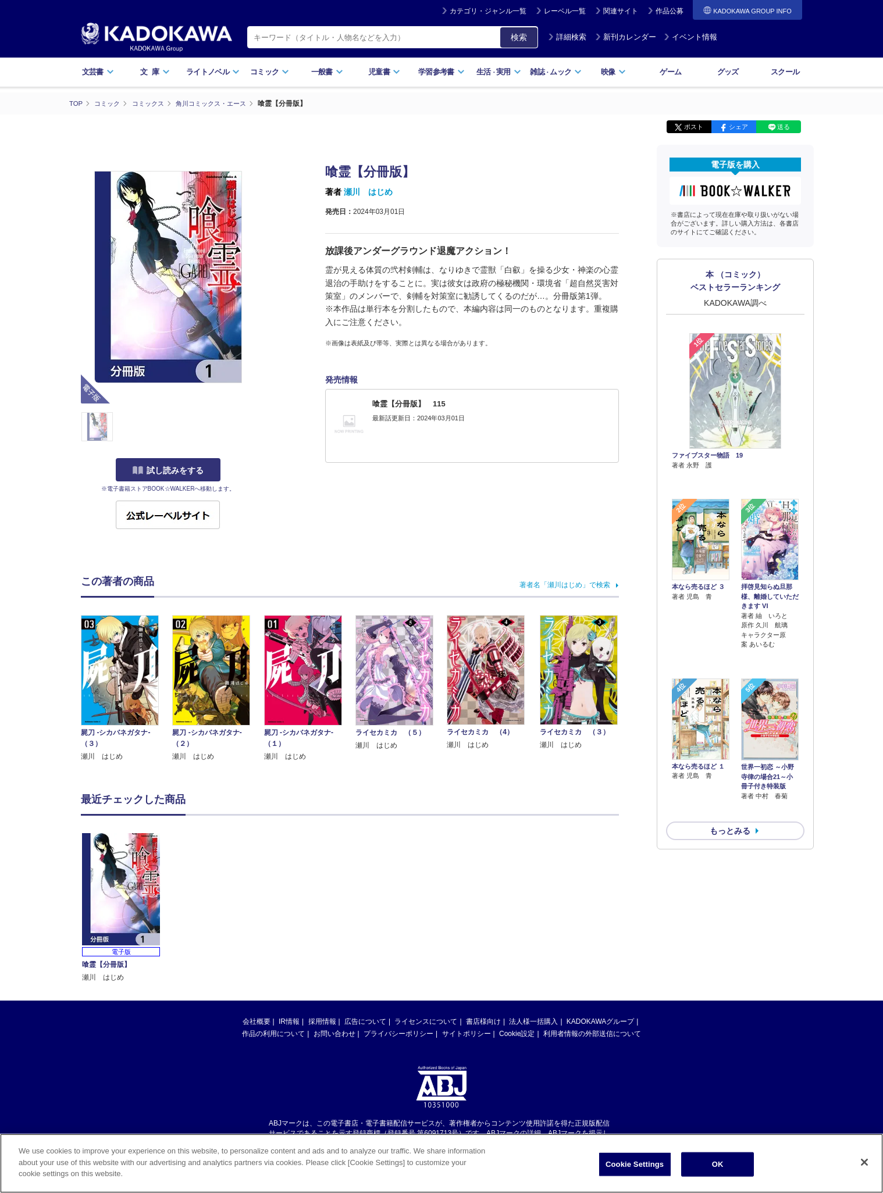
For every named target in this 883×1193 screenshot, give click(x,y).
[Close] (864, 1162)
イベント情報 (690, 37)
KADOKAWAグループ (600, 1021)
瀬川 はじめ (368, 192)
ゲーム (670, 71)
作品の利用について (273, 1033)
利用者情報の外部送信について (592, 1033)
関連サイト (620, 11)
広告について (365, 1021)
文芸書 (98, 71)
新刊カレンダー (625, 37)
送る (783, 126)
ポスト (693, 126)
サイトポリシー (466, 1033)
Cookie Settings (635, 1164)
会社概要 (256, 1021)
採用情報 (322, 1021)
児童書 (384, 71)
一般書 (327, 71)
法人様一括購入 (533, 1021)
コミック (269, 71)
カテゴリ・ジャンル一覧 (488, 11)
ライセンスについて (425, 1021)
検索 (519, 37)
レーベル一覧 (565, 11)
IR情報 (289, 1021)
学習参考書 (441, 71)
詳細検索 (567, 37)
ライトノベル (213, 71)
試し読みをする (168, 470)
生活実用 (498, 71)
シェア (738, 126)
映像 (613, 71)
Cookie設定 (517, 1033)
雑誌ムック (556, 71)
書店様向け (483, 1021)
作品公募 (669, 11)
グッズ (728, 71)
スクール (785, 71)
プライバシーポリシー (398, 1033)
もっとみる (730, 768)
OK (718, 1164)
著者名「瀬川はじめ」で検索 (564, 584)
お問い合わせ (334, 1033)
